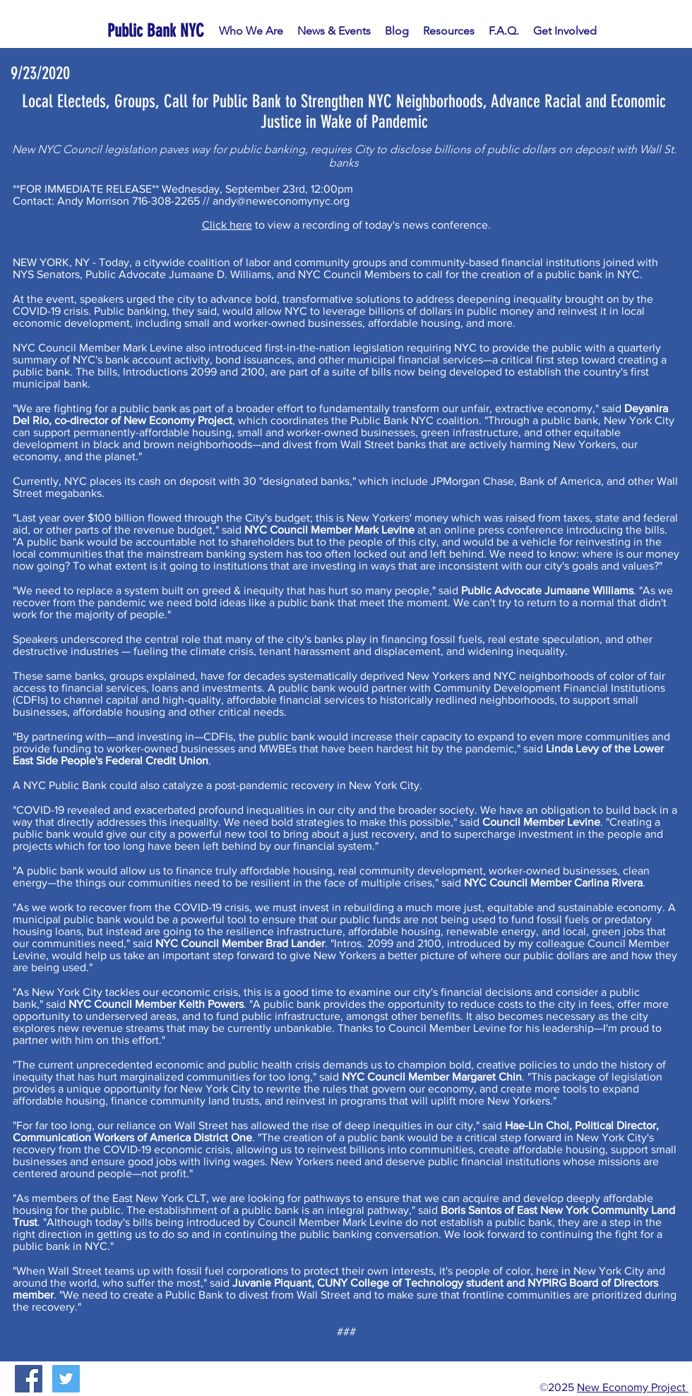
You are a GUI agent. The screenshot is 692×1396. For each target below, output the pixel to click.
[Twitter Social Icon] (66, 1378)
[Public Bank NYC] (158, 30)
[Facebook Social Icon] (28, 1378)
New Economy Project (632, 1387)
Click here (227, 225)
